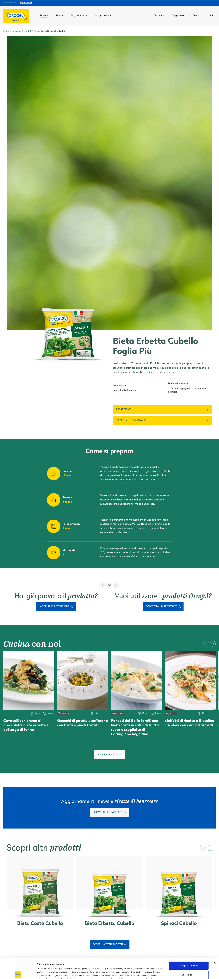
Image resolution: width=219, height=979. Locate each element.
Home (6, 31)
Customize (189, 954)
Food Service (26, 3)
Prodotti (16, 31)
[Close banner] (215, 943)
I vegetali (26, 31)
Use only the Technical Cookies (188, 964)
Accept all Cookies (188, 945)
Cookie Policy (53, 962)
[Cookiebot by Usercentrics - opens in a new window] (18, 973)
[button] (206, 643)
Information (42, 973)
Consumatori (9, 3)
